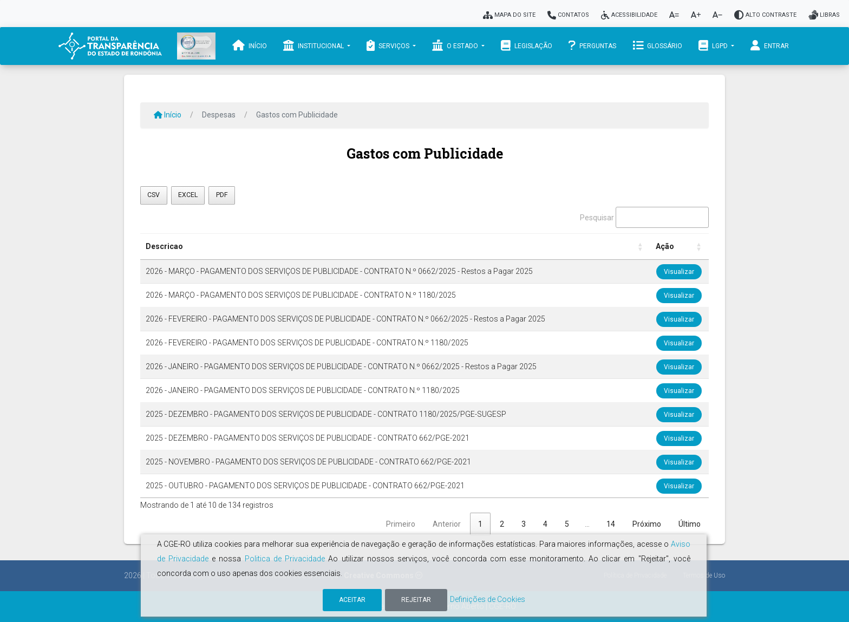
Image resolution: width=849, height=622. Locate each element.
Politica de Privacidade (285, 558)
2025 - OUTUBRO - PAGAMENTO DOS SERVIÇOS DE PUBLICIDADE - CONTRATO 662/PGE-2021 (305, 485)
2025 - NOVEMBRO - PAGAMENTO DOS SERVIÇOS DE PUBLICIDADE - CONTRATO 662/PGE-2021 (308, 461)
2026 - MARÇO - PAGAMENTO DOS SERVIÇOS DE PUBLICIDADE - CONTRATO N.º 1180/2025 (301, 295)
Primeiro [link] (400, 524)
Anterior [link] (447, 524)
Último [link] (689, 524)
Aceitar (352, 600)
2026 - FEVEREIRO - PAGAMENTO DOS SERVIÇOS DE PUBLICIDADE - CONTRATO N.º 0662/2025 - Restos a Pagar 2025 (345, 319)
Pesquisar (597, 217)
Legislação (526, 45)
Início (249, 45)
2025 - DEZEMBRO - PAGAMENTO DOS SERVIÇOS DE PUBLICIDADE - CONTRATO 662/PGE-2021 (307, 438)
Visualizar (679, 272)
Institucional (314, 45)
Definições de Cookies (487, 599)
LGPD (713, 45)
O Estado (456, 45)
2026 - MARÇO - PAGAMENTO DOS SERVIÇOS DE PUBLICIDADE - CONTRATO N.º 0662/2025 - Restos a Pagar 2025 (339, 271)
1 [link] (480, 524)
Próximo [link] (646, 524)
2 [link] (502, 524)
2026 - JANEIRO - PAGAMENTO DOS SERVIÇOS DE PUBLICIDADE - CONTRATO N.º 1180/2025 (303, 390)
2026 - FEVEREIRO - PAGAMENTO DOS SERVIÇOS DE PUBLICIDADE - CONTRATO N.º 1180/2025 (307, 342)
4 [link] (545, 524)
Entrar (769, 45)
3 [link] (523, 524)
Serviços (389, 45)
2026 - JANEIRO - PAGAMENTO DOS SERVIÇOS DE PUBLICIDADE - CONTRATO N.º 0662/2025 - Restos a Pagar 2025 (341, 366)
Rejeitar (416, 600)
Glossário (657, 45)
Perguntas (592, 45)
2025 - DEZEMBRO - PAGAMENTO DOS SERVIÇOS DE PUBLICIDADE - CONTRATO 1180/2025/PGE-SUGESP (326, 414)
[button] (640, 246)
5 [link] (567, 524)
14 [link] (610, 524)
